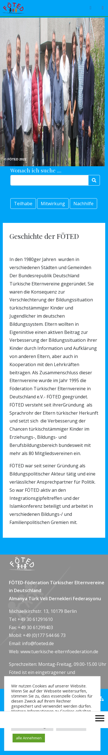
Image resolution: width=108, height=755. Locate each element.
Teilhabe (23, 203)
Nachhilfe (83, 203)
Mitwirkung (53, 203)
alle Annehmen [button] (29, 737)
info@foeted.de (38, 643)
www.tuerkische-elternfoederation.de (59, 651)
